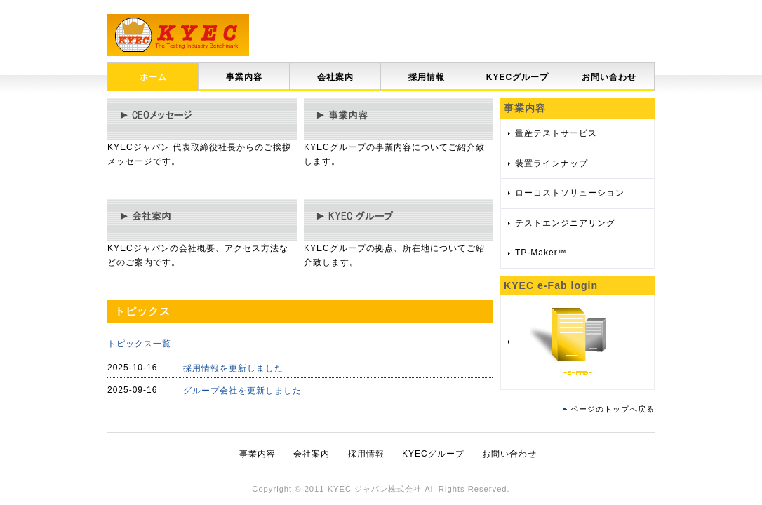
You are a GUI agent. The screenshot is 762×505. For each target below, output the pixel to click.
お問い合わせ (609, 77)
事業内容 (244, 77)
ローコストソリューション (569, 193)
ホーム (153, 77)
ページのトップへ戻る (612, 409)
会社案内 (335, 77)
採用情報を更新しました (233, 368)
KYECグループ (517, 77)
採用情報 (426, 77)
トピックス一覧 (139, 344)
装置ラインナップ (551, 163)
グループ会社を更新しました (242, 391)
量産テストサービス (556, 133)
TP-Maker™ (541, 252)
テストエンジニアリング (565, 223)
